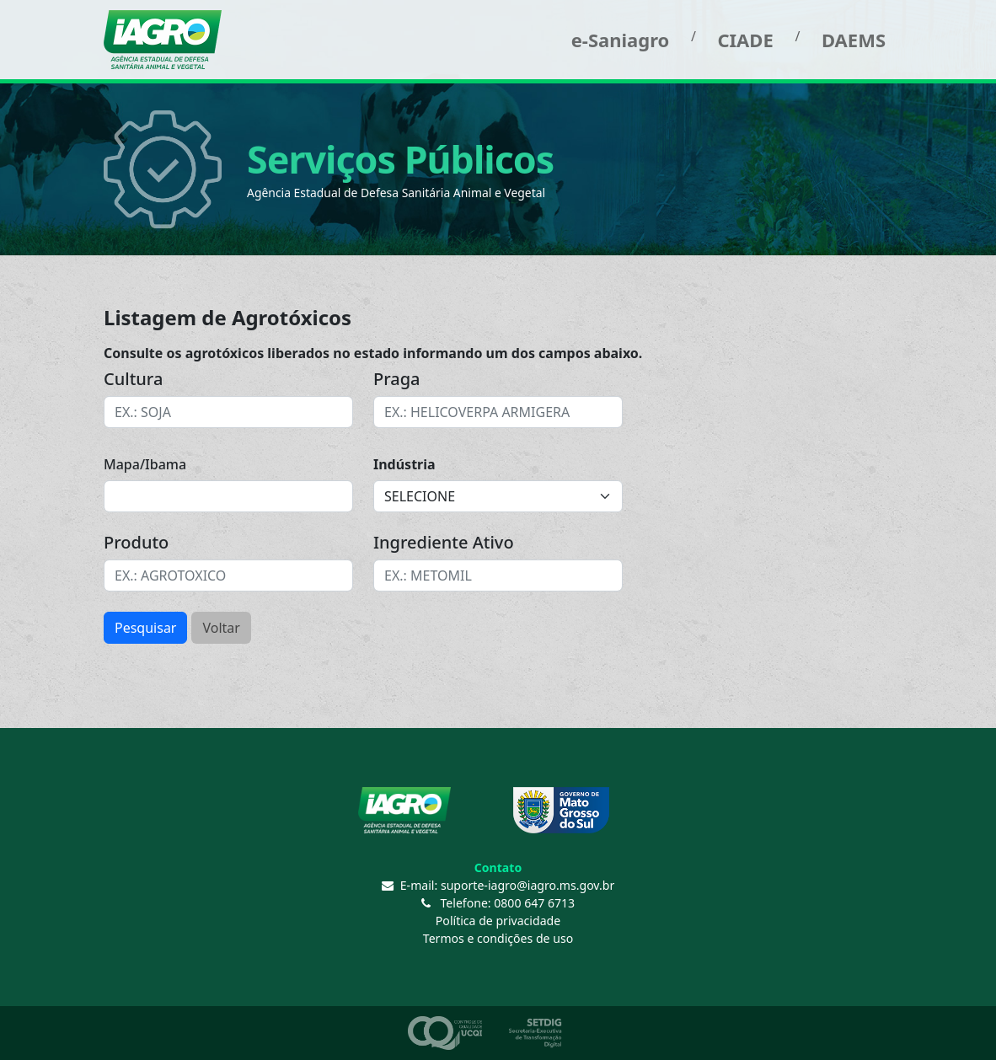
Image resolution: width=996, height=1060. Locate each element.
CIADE (745, 39)
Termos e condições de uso (498, 938)
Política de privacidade (498, 921)
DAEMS (854, 39)
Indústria (404, 464)
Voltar (220, 627)
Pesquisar (145, 627)
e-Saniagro (620, 39)
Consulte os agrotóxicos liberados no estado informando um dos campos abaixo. (373, 353)
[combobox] (228, 412)
